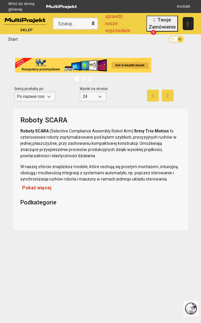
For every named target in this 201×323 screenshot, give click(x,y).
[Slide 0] (76, 79)
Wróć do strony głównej (43, 6)
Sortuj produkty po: (29, 89)
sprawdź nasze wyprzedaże (117, 23)
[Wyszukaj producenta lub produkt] (75, 23)
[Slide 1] (83, 79)
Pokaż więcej (36, 188)
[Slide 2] (89, 79)
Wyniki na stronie (94, 89)
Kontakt (183, 6)
